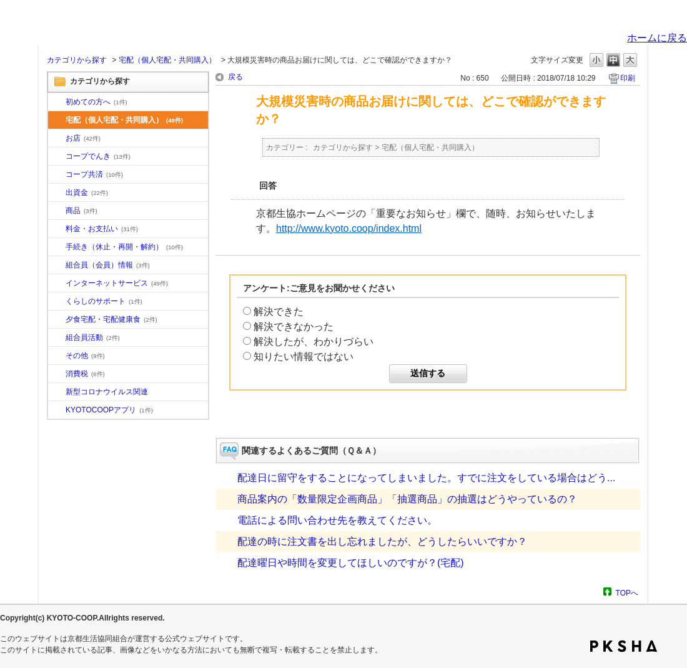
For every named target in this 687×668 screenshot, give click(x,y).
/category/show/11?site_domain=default (56, 211)
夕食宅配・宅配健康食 (111, 319)
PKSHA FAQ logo (623, 646)
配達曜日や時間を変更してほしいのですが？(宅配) (350, 562)
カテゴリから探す (77, 60)
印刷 (627, 78)
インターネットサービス (117, 283)
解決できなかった (294, 326)
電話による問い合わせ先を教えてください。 (337, 520)
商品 (81, 210)
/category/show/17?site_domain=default (56, 320)
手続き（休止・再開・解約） (124, 246)
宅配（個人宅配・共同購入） (167, 60)
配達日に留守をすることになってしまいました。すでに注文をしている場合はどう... (426, 477)
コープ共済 (94, 174)
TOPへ (627, 593)
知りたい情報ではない (303, 356)
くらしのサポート (104, 301)
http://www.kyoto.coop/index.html (349, 228)
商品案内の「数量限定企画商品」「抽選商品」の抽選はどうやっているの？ (407, 499)
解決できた (279, 311)
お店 (83, 138)
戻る (235, 76)
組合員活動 (93, 337)
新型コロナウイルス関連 (107, 391)
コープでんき (98, 156)
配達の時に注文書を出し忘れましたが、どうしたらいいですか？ (382, 541)
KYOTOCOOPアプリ (109, 410)
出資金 (87, 192)
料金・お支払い (102, 228)
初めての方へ (96, 101)
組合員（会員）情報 (108, 265)
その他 (85, 355)
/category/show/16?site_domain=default (56, 301)
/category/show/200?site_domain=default (56, 410)
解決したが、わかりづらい (313, 341)
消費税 (85, 373)
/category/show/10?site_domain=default (56, 102)
